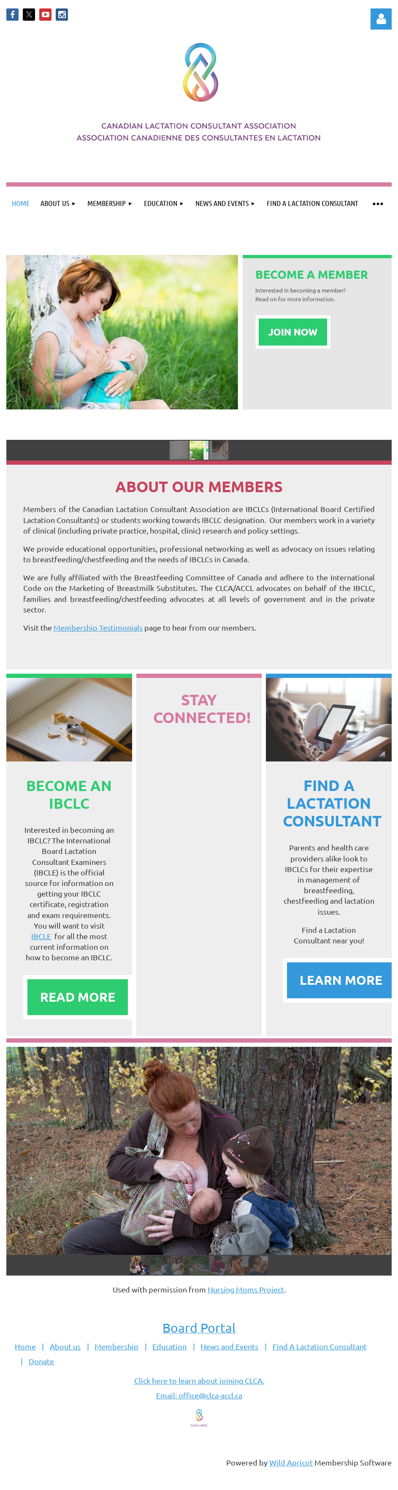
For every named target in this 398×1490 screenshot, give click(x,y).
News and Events (229, 1346)
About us (65, 1346)
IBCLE (41, 936)
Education (169, 1346)
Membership (116, 1346)
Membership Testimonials (98, 627)
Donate (41, 1361)
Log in (381, 19)
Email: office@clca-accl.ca (199, 1395)
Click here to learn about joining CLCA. (199, 1380)
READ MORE (77, 997)
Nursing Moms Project (246, 1289)
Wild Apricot (291, 1462)
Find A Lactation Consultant (320, 1346)
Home (25, 1346)
